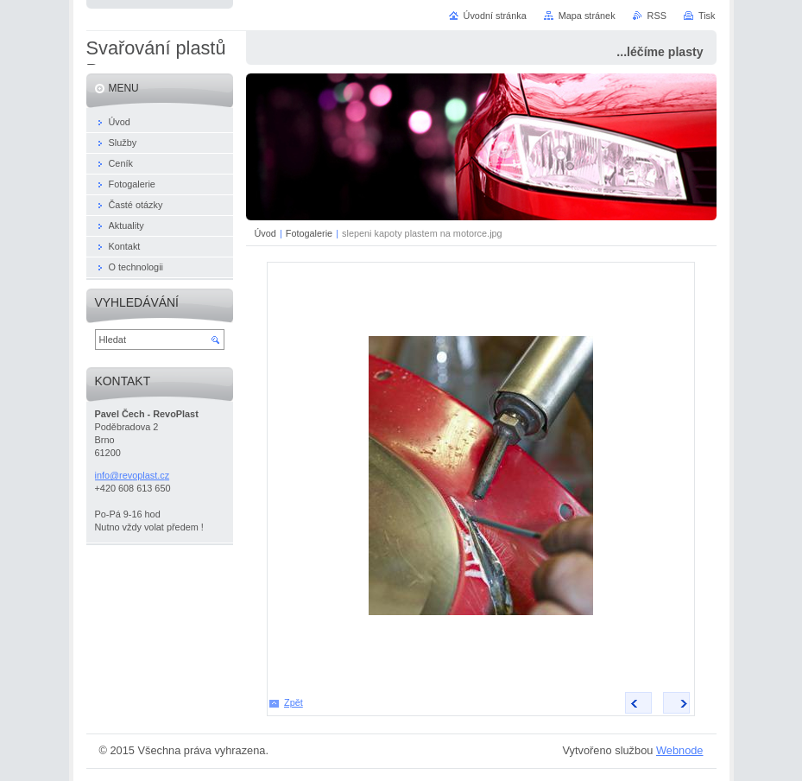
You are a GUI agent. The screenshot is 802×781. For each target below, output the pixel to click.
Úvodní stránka (495, 15)
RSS (656, 15)
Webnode (680, 750)
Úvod (265, 233)
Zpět (293, 702)
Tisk (707, 15)
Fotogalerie (309, 233)
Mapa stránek (587, 15)
